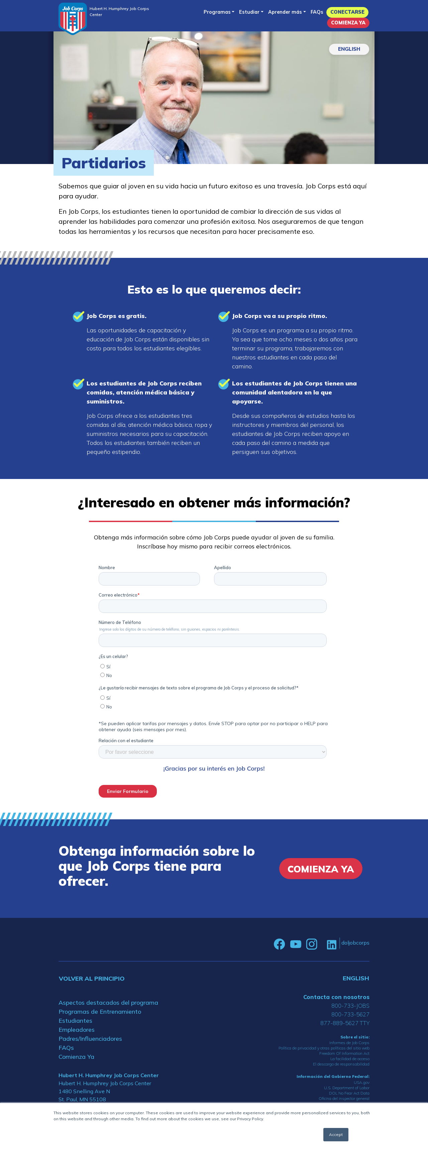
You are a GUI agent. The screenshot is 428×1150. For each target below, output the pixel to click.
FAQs (317, 12)
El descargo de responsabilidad (341, 1063)
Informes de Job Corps (349, 1042)
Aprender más (285, 12)
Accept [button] (336, 1134)
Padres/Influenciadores (90, 1038)
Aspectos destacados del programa (108, 1002)
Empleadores (77, 1029)
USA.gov (361, 1082)
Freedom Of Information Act (344, 1053)
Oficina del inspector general (344, 1098)
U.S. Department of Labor (346, 1087)
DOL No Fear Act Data (349, 1093)
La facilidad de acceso (349, 1058)
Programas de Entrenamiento (100, 1011)
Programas (217, 12)
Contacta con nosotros (336, 996)
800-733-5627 (350, 1014)
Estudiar (249, 12)
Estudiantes (75, 1020)
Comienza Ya (348, 23)
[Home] (73, 19)
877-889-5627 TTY (344, 1022)
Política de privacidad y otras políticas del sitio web (324, 1047)
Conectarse (347, 12)
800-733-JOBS (350, 1005)
